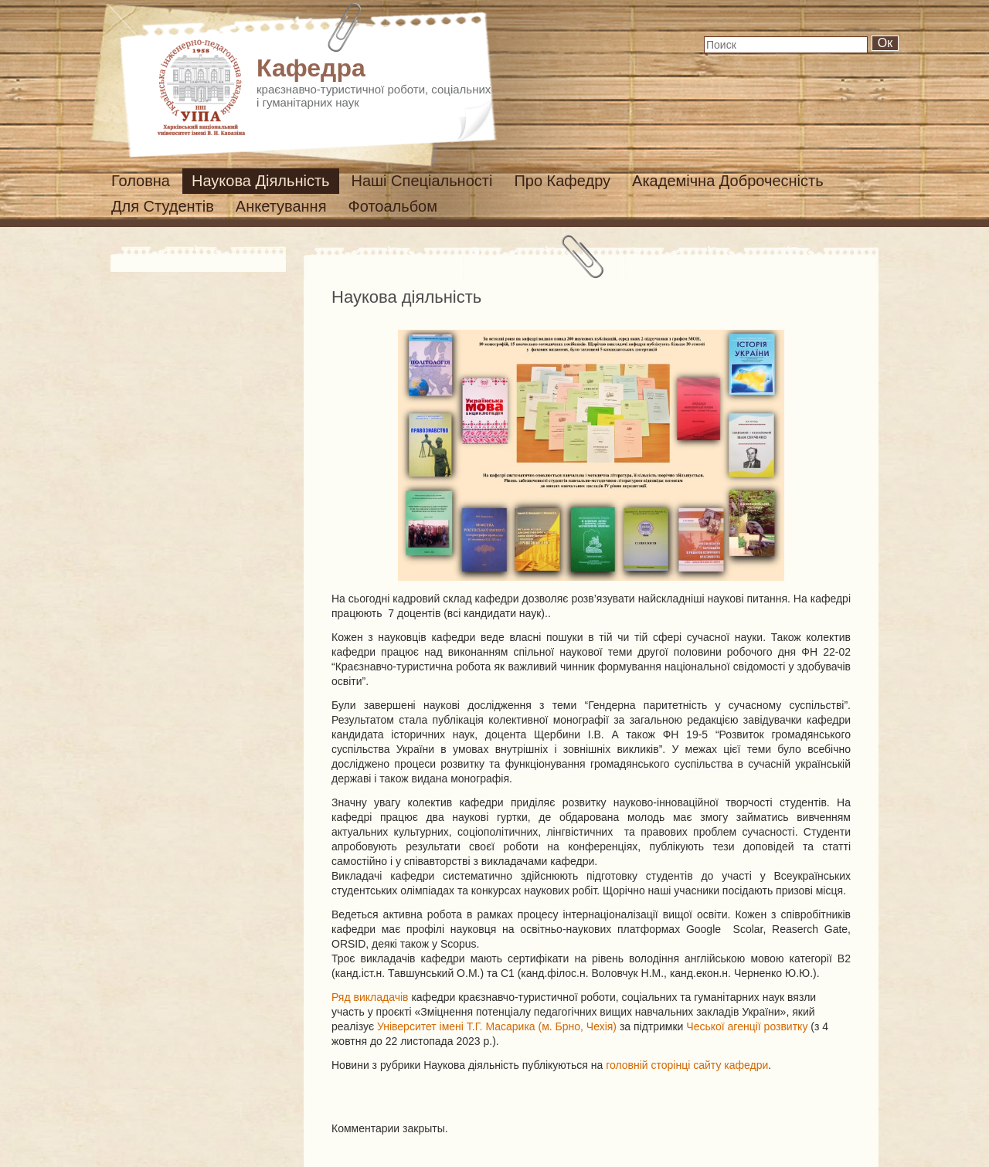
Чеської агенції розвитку (746, 1026)
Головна (140, 180)
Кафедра (311, 68)
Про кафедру (562, 180)
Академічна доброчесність (728, 180)
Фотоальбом (393, 206)
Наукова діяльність (261, 180)
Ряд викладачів (370, 997)
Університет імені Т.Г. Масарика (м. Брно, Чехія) (497, 1026)
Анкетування (281, 206)
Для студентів (162, 206)
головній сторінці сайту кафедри (687, 1065)
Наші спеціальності (422, 180)
